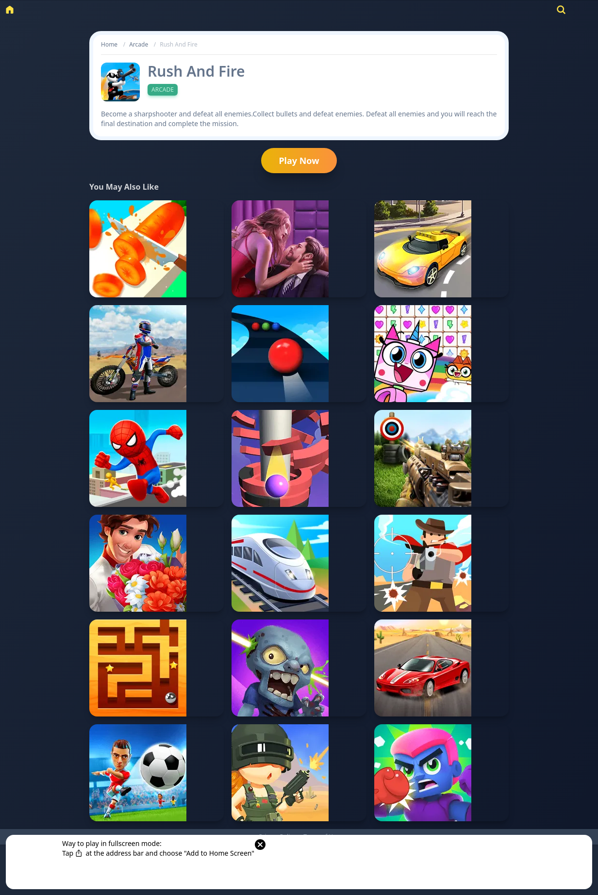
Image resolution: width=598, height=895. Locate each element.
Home (109, 44)
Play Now (299, 160)
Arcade (138, 44)
